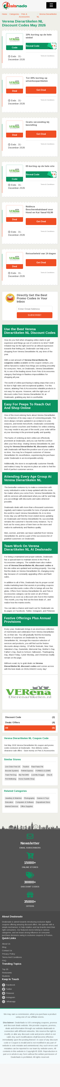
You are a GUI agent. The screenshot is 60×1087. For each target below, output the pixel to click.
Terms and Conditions (12, 957)
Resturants (7, 972)
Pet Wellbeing (10, 779)
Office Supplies (27, 806)
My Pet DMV (24, 775)
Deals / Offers (30, 722)
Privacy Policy (8, 954)
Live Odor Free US (12, 767)
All (30, 728)
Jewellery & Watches (13, 798)
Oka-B (49, 775)
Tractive (26, 767)
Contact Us (7, 950)
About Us (6, 944)
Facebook (8, 985)
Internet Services (11, 806)
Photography (29, 798)
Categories (14, 14)
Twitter (7, 989)
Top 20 (5, 969)
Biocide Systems (12, 771)
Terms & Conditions (47, 56)
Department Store (43, 802)
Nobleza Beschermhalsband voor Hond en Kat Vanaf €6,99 (39, 209)
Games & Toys (43, 798)
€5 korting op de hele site (40, 166)
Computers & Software (25, 802)
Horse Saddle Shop (27, 779)
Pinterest (8, 993)
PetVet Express (27, 771)
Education (9, 802)
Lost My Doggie (37, 775)
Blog (4, 947)
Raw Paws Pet (37, 767)
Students (6, 976)
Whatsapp (8, 1001)
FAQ (4, 960)
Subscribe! (34, 315)
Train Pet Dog (10, 775)
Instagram (8, 997)
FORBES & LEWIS (43, 771)
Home (4, 14)
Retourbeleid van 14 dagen (41, 253)
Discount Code (30, 717)
